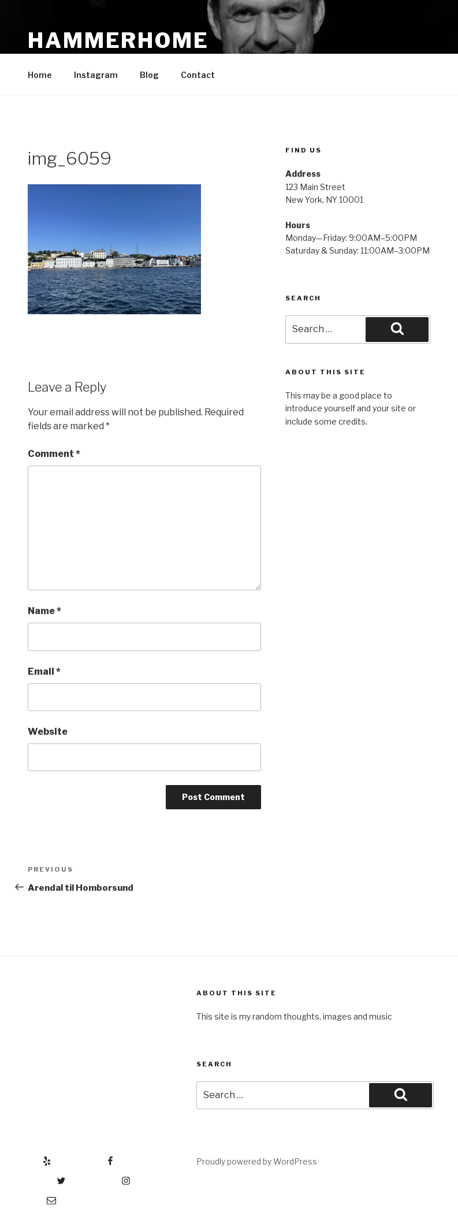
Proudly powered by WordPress (256, 1161)
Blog (149, 75)
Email (44, 671)
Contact (198, 75)
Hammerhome (118, 40)
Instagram (96, 75)
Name (44, 610)
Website (48, 731)
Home (40, 75)
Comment (54, 453)
